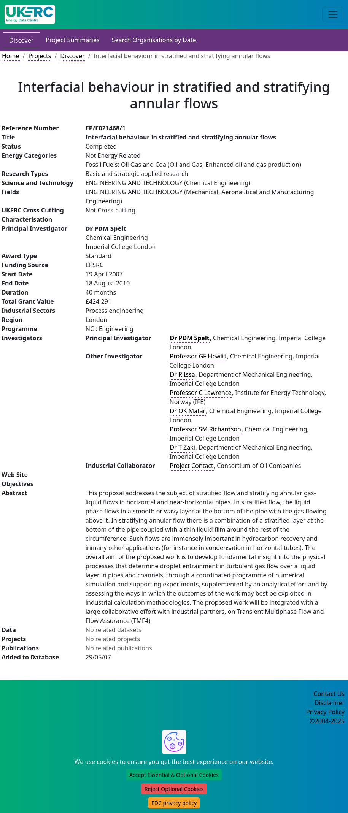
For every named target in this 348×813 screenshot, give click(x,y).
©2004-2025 (327, 721)
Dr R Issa (182, 374)
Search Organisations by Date (154, 40)
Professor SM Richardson (205, 429)
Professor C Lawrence (201, 392)
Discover (21, 40)
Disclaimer (330, 703)
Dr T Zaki (182, 447)
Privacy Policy (325, 712)
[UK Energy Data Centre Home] (30, 14)
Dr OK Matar (188, 411)
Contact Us (329, 693)
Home (10, 56)
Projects (39, 56)
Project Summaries (72, 40)
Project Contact (191, 465)
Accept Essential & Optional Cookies (174, 774)
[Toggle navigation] (332, 14)
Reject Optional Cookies (174, 788)
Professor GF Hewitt (198, 356)
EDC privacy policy (174, 803)
